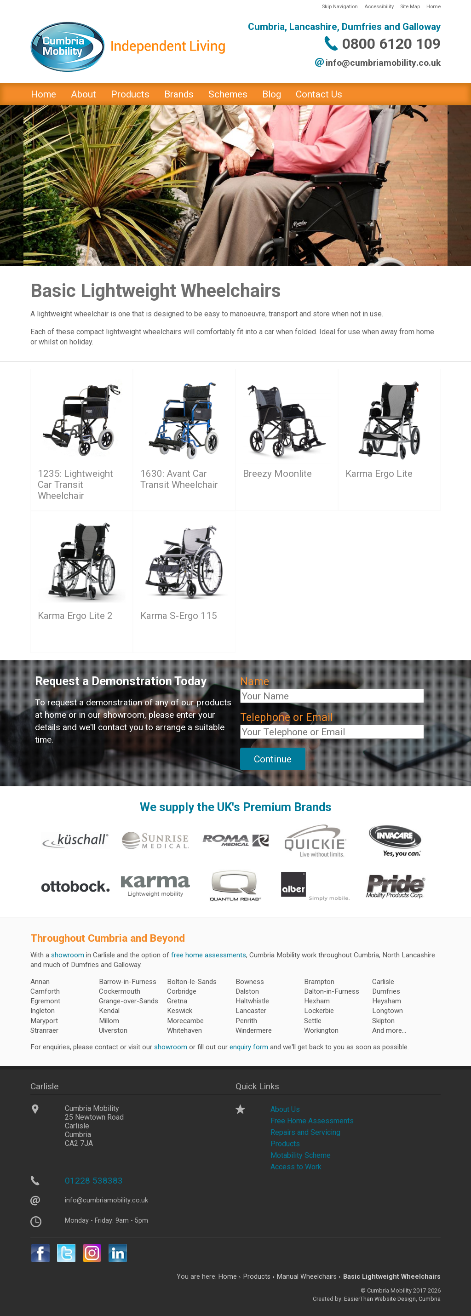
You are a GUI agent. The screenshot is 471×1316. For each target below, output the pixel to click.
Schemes (227, 94)
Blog (271, 94)
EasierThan (358, 1298)
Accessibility (379, 7)
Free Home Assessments (312, 1120)
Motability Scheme (300, 1155)
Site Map (410, 7)
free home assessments (208, 955)
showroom (67, 955)
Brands (179, 94)
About (83, 94)
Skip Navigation (340, 7)
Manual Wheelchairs (307, 1277)
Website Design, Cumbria (407, 1298)
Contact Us (319, 94)
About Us (285, 1109)
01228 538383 (94, 1180)
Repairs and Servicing (305, 1132)
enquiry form (249, 1047)
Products (130, 94)
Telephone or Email (286, 717)
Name (254, 681)
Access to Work (296, 1166)
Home (433, 7)
